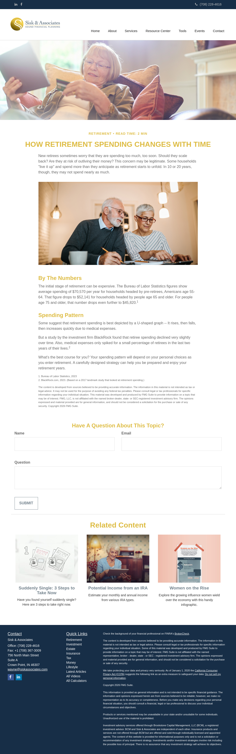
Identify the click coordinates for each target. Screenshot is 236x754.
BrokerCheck (182, 633)
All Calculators (76, 681)
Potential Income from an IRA (118, 588)
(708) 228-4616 (208, 4)
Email (126, 433)
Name (20, 433)
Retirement (74, 640)
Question (22, 462)
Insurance (73, 653)
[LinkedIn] (16, 4)
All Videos (73, 676)
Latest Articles (76, 671)
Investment (74, 644)
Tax (68, 658)
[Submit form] (26, 503)
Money (71, 662)
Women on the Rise (189, 588)
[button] (112, 25)
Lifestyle (72, 667)
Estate (70, 649)
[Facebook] (21, 4)
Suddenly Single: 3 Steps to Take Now (47, 590)
